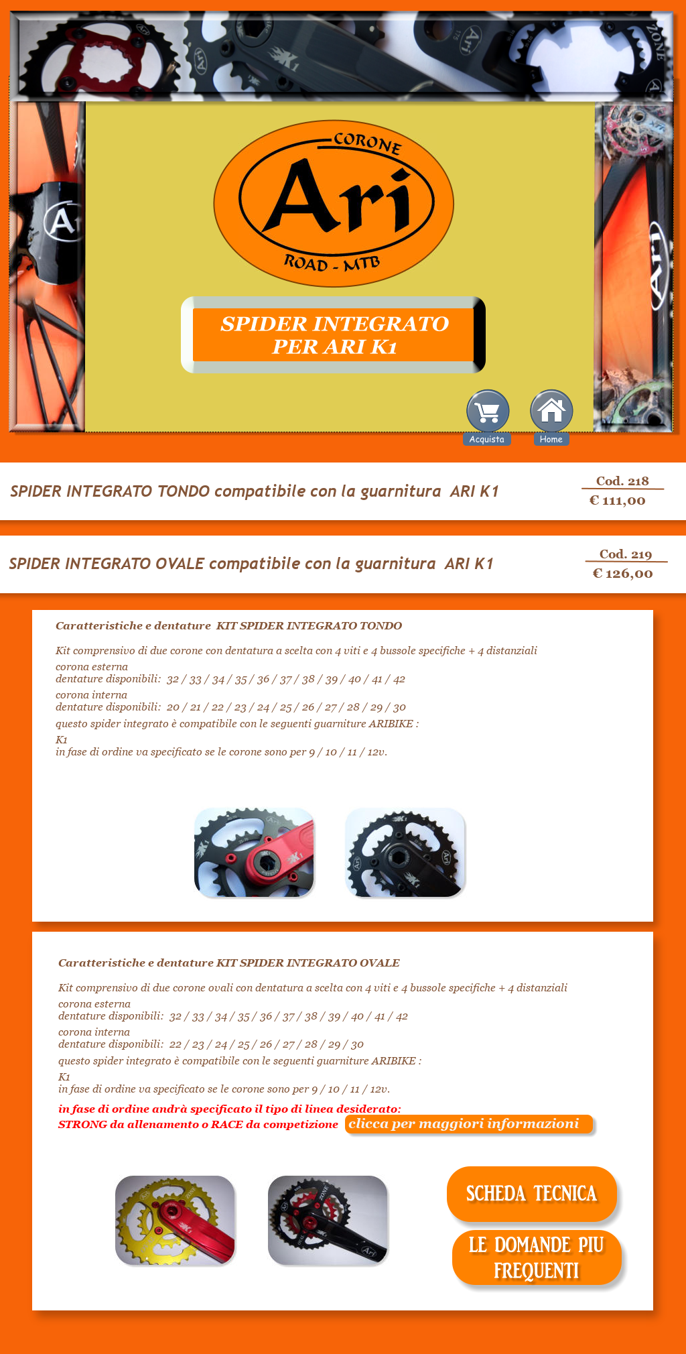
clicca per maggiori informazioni (458, 1123)
